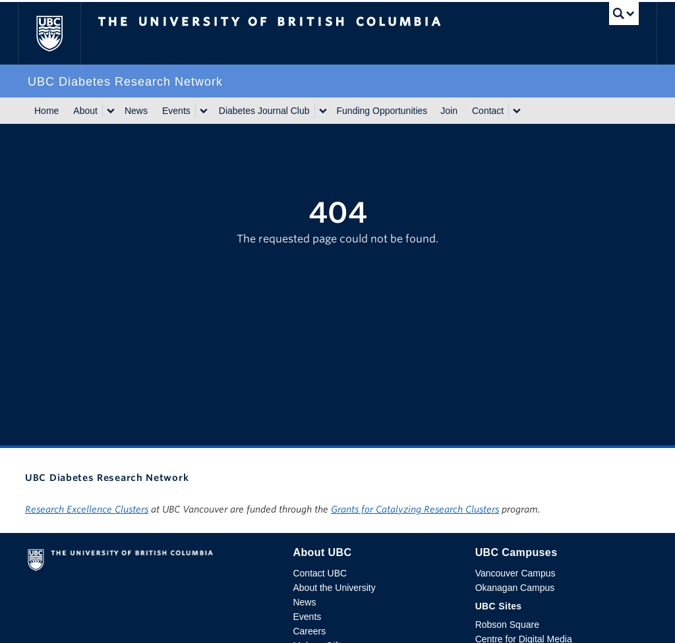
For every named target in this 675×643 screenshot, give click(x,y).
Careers (309, 631)
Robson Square (507, 624)
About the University (334, 587)
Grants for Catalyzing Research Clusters (415, 509)
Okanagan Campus (515, 587)
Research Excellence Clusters (86, 509)
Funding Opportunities (382, 110)
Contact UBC (320, 573)
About (85, 110)
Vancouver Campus (515, 573)
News (136, 110)
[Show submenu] (110, 110)
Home (46, 110)
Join (448, 110)
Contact (488, 110)
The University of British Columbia (59, 33)
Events (176, 110)
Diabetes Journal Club (264, 110)
